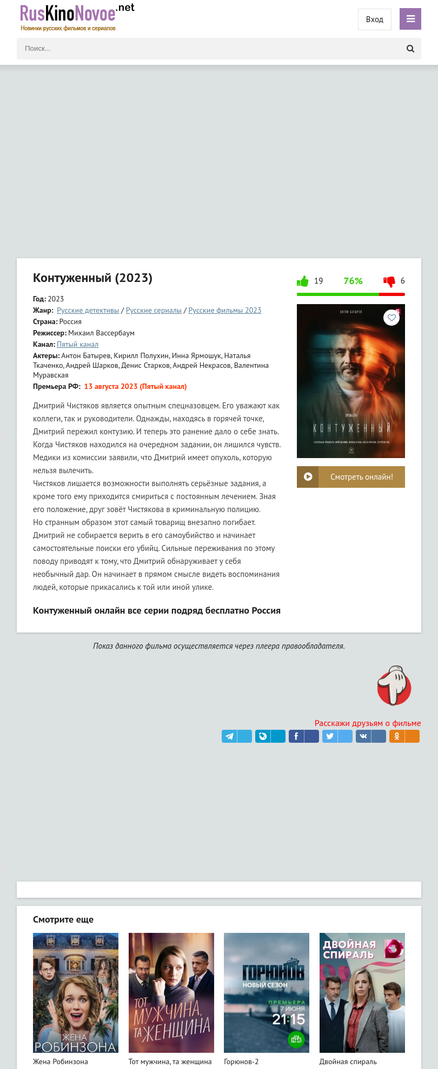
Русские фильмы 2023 (225, 310)
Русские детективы (88, 310)
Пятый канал (77, 344)
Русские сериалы (154, 310)
